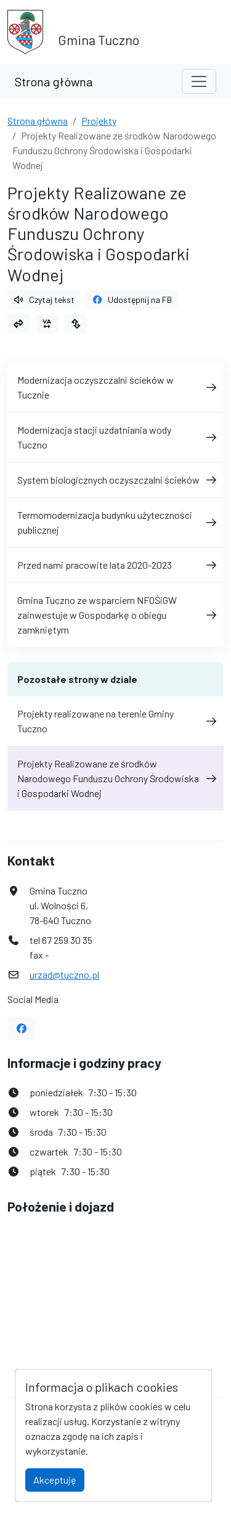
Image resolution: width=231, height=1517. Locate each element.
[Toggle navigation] (199, 81)
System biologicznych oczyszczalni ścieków (115, 480)
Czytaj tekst (44, 299)
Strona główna (53, 81)
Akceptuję (54, 1480)
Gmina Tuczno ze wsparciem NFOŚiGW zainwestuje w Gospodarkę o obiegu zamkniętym (115, 614)
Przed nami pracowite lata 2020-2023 (115, 565)
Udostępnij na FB (132, 299)
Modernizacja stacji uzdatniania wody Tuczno (115, 437)
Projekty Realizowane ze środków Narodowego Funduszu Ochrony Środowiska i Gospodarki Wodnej (115, 778)
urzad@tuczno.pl (64, 974)
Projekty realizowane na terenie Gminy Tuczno (115, 721)
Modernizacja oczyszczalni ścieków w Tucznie (115, 387)
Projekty (98, 120)
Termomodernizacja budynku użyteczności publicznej (115, 522)
